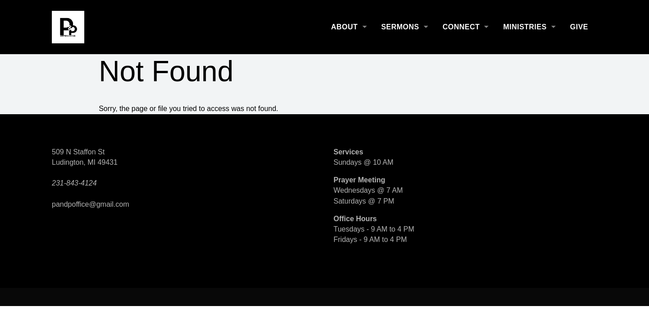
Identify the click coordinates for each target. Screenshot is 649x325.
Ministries (524, 27)
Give (579, 27)
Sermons (400, 27)
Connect (461, 27)
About (344, 27)
